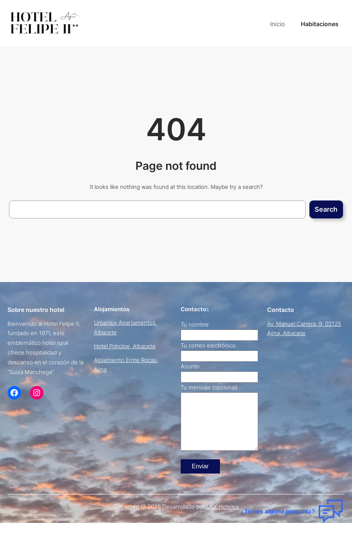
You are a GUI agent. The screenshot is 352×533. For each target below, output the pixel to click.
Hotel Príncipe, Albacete (125, 346)
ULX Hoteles (222, 517)
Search (326, 209)
